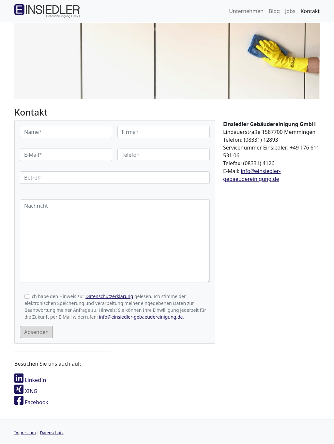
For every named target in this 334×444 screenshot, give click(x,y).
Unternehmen (246, 11)
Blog (274, 11)
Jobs (290, 11)
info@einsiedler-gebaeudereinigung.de (141, 317)
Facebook (31, 402)
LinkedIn (30, 380)
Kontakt (310, 11)
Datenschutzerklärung (109, 296)
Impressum (25, 433)
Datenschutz (52, 433)
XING (26, 391)
